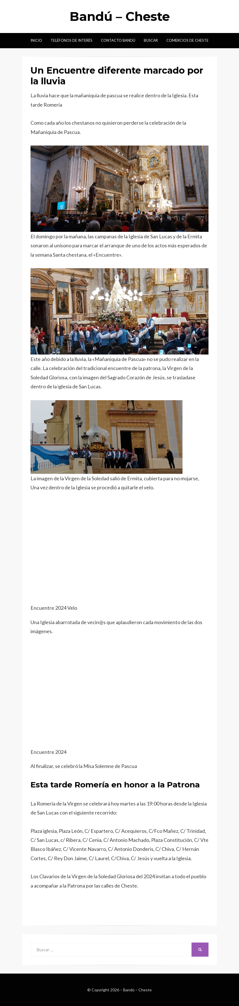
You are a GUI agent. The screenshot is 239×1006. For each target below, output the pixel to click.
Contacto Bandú (118, 40)
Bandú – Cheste (119, 16)
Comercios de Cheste (187, 40)
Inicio (36, 40)
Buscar (151, 40)
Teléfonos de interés (71, 40)
